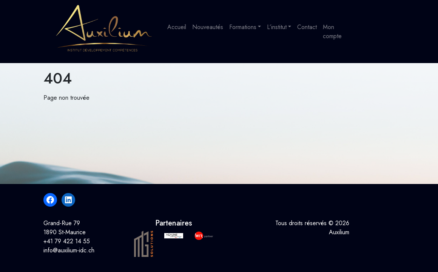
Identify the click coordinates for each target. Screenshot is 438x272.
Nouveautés (207, 27)
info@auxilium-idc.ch (68, 250)
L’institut (277, 27)
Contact (307, 27)
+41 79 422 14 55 (66, 241)
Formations (242, 27)
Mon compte (332, 31)
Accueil (176, 27)
